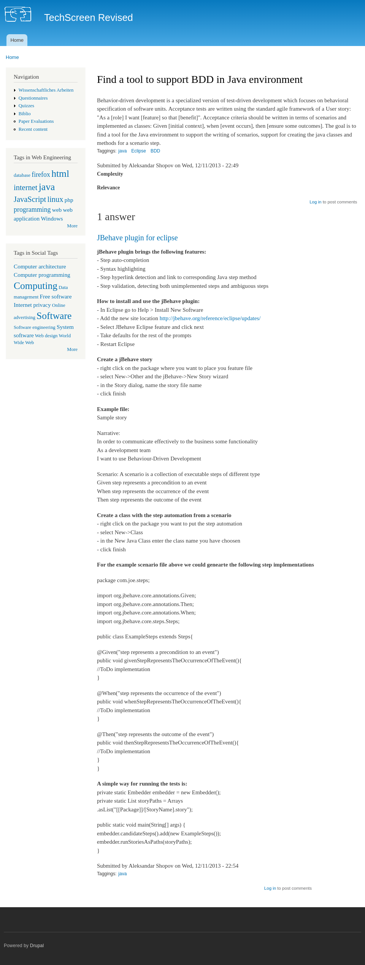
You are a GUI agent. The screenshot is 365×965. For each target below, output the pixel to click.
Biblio (25, 113)
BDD (155, 151)
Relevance (108, 187)
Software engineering (35, 327)
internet (26, 187)
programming (32, 209)
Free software (56, 296)
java (47, 186)
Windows (52, 218)
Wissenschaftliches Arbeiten (46, 90)
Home (17, 40)
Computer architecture (40, 266)
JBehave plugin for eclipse (137, 237)
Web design (46, 335)
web (57, 209)
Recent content (33, 129)
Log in (315, 202)
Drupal (37, 945)
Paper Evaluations (36, 121)
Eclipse (138, 151)
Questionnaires (33, 98)
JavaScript (30, 199)
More (72, 226)
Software (53, 315)
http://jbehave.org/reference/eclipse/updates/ (210, 318)
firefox (41, 174)
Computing (35, 285)
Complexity (110, 174)
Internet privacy (32, 305)
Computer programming (42, 274)
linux (55, 199)
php (69, 200)
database (22, 175)
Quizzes (26, 105)
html (60, 173)
